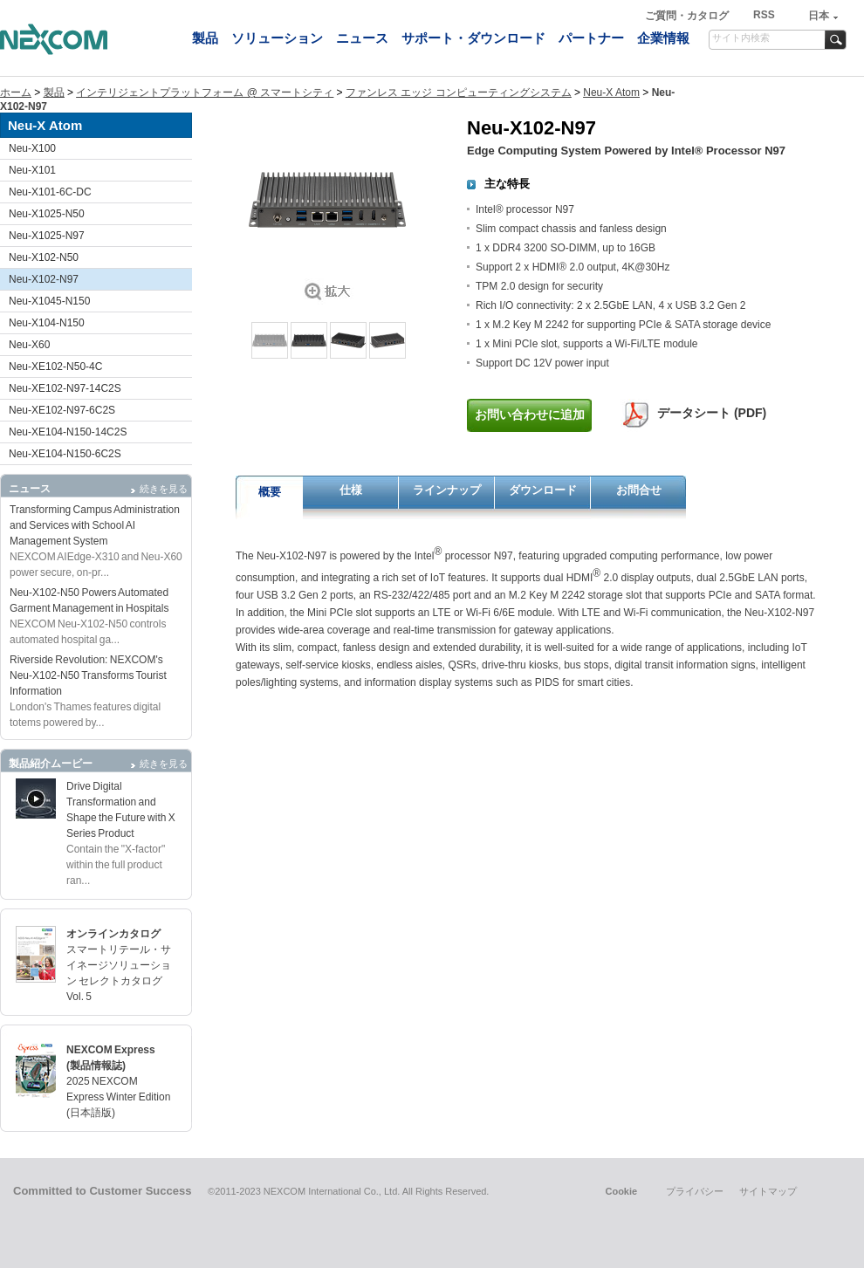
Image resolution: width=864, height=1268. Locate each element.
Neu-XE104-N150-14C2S (68, 432)
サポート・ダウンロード (473, 38)
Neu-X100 (32, 148)
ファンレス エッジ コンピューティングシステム (459, 92)
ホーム (15, 92)
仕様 (350, 490)
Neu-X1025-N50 (47, 214)
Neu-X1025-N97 (47, 236)
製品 (205, 38)
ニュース (362, 38)
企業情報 (663, 38)
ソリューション (277, 38)
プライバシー (694, 1191)
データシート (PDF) (711, 413)
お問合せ (639, 490)
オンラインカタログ (113, 934)
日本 (818, 16)
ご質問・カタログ (688, 16)
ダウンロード (543, 490)
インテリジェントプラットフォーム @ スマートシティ (204, 92)
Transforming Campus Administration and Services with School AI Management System (95, 525)
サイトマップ (768, 1191)
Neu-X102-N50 (44, 257)
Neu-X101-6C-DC (50, 192)
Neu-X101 (32, 170)
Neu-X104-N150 (47, 323)
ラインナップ (447, 490)
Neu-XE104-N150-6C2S (65, 454)
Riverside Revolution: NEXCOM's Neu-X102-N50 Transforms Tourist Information (88, 675)
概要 (269, 491)
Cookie (621, 1191)
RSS (764, 15)
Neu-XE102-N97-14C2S (65, 388)
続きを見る (164, 488)
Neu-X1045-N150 (49, 301)
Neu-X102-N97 (44, 279)
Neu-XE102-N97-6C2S (62, 410)
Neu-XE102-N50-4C (55, 366)
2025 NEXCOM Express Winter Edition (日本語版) (118, 1097)
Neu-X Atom (611, 92)
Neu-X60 (29, 345)
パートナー (591, 38)
